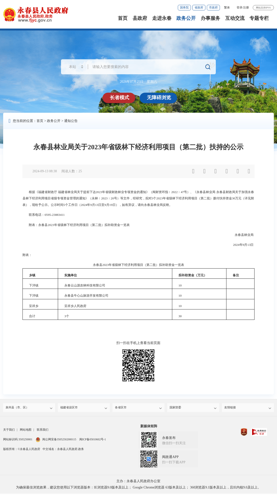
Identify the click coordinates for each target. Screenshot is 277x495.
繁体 (227, 7)
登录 (239, 7)
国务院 (184, 7)
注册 (246, 7)
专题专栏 (259, 18)
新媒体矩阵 (148, 427)
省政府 (199, 7)
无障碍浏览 (160, 97)
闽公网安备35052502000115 (56, 440)
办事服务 (210, 18)
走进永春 (162, 18)
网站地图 (25, 431)
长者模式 (120, 97)
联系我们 (42, 431)
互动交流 (235, 18)
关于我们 (9, 431)
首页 (122, 18)
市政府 (213, 7)
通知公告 (71, 121)
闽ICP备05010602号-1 (92, 440)
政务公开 (186, 18)
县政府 (140, 18)
